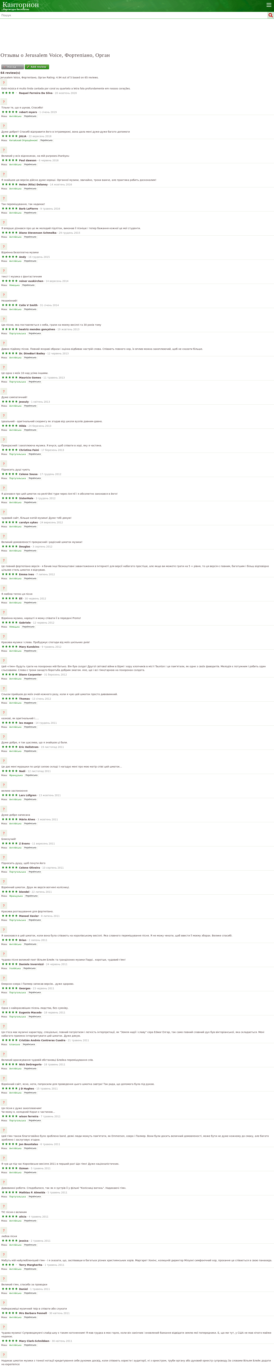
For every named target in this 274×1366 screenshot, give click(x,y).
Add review (36, 66)
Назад (9, 66)
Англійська (15, 116)
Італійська (15, 968)
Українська (30, 116)
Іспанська (14, 1044)
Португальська (17, 333)
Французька (16, 775)
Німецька (14, 285)
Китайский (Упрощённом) (23, 140)
